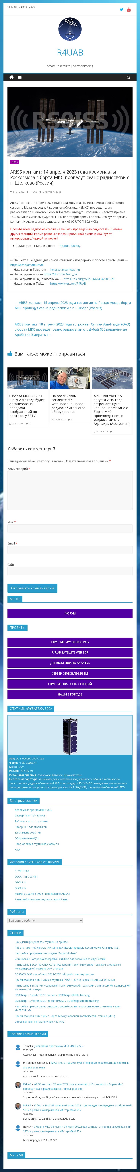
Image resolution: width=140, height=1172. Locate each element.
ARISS (15, 162)
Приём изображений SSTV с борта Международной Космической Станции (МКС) (65, 1016)
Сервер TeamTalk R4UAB (30, 815)
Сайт (10, 565)
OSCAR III (20, 882)
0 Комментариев (50, 191)
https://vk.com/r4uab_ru (60, 274)
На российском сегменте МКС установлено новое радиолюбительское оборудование (68, 404)
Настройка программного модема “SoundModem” (46, 953)
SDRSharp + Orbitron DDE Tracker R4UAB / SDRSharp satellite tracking (57, 1000)
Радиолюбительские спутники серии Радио (41, 899)
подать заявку (70, 246)
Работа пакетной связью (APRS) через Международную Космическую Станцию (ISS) (67, 947)
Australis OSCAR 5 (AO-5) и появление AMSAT (42, 893)
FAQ (17, 849)
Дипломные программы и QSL (33, 810)
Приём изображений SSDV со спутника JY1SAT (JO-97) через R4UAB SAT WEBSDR (65, 980)
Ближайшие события (28, 832)
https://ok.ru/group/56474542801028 (89, 279)
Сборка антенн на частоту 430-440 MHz (39, 1021)
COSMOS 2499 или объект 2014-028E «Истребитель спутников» (54, 974)
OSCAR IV (20, 888)
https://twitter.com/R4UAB (68, 283)
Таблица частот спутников (31, 821)
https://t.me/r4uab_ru (65, 270)
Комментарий (18, 469)
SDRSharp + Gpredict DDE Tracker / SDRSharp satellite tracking (52, 995)
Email (12, 543)
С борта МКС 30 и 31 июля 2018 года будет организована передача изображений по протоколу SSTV (27, 406)
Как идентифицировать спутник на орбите (41, 942)
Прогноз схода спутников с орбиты (37, 844)
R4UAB (70, 52)
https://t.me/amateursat (26, 265)
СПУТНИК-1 (22, 871)
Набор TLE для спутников (31, 827)
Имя (11, 522)
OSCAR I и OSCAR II (26, 876)
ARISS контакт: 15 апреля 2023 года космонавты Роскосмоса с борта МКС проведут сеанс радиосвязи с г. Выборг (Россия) (73, 305)
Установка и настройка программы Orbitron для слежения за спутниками (60, 959)
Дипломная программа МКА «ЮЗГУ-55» (58, 1046)
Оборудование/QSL (27, 838)
